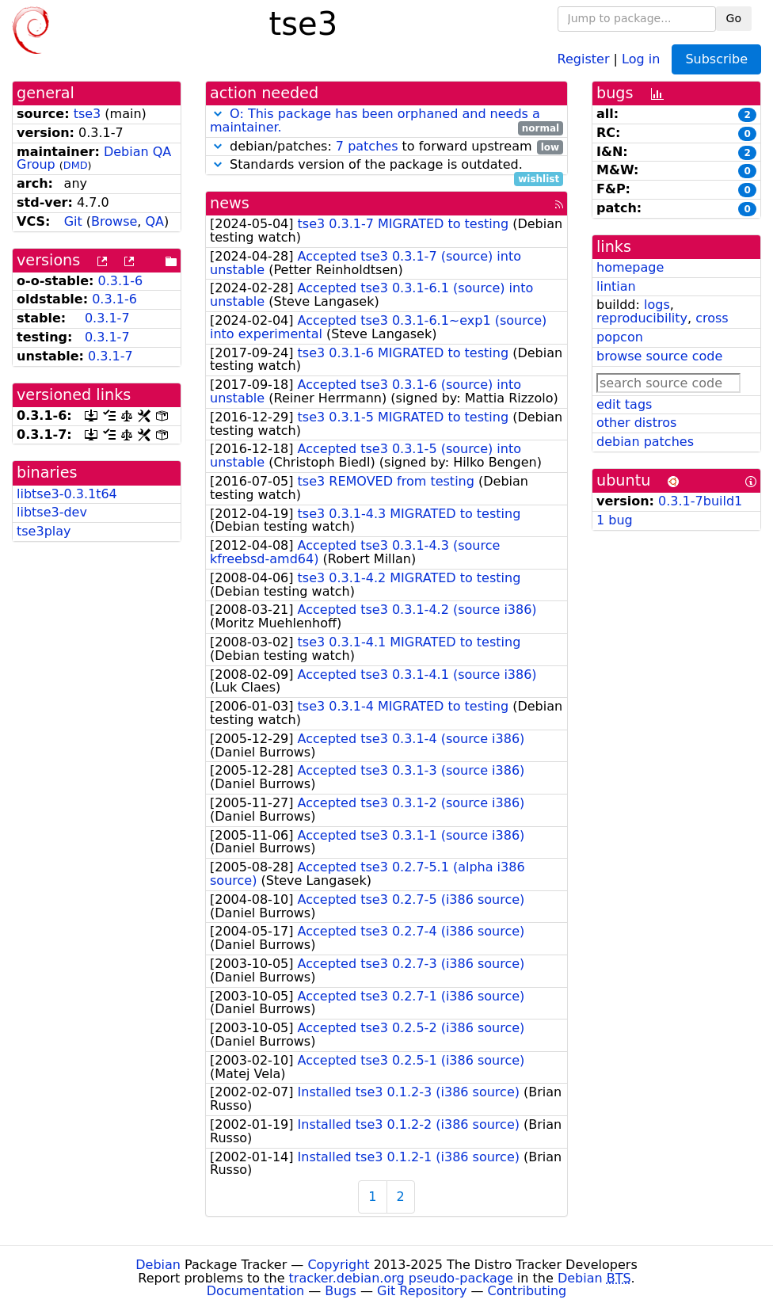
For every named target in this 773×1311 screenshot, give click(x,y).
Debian (158, 1264)
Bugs (340, 1290)
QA (155, 221)
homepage (630, 267)
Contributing (527, 1290)
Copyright (338, 1264)
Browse (114, 221)
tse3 (87, 113)
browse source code (659, 356)
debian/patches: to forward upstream (386, 147)
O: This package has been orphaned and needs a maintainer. (375, 120)
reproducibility (641, 318)
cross (711, 318)
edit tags (624, 404)
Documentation (255, 1290)
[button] (218, 113)
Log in (641, 58)
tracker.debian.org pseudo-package (401, 1278)
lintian (616, 286)
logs (657, 304)
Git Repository (421, 1290)
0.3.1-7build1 (700, 501)
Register (584, 58)
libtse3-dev (52, 512)
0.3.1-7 (107, 318)
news (229, 203)
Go (733, 18)
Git (73, 221)
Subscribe (716, 59)
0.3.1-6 (120, 280)
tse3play (44, 531)
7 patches (367, 146)
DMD (75, 165)
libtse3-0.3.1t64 (67, 493)
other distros (636, 422)
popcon (619, 337)
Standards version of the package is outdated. (386, 165)
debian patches (645, 441)
